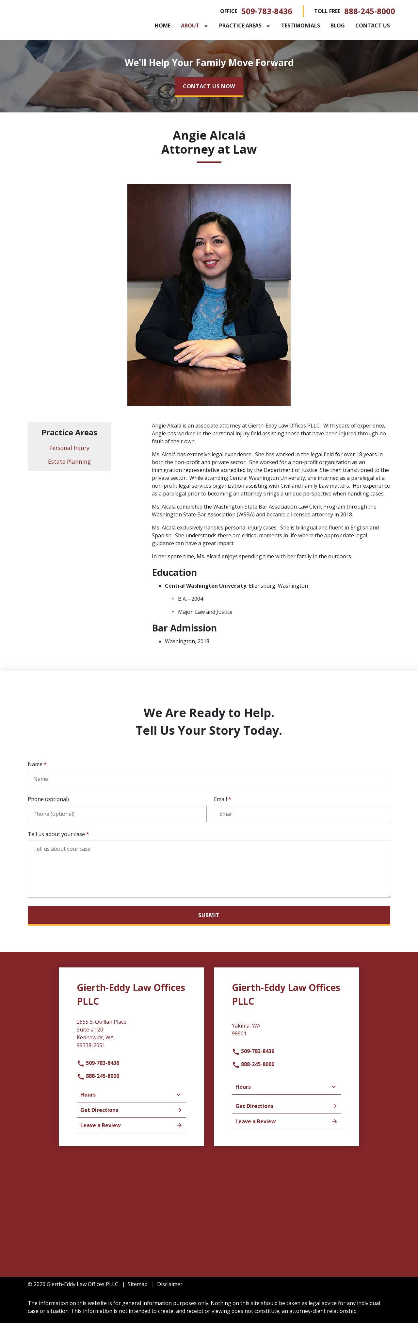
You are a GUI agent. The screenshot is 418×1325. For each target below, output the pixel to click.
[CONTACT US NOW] (209, 89)
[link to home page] (68, 20)
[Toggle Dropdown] (207, 27)
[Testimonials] (300, 27)
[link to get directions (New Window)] (131, 1038)
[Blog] (337, 27)
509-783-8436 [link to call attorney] (266, 12)
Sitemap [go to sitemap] (138, 1286)
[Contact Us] (372, 27)
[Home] (162, 27)
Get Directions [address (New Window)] (131, 1112)
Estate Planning (69, 464)
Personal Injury (69, 450)
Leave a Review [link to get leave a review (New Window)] (131, 1128)
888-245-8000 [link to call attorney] (369, 12)
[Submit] (209, 918)
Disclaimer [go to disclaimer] (170, 1286)
